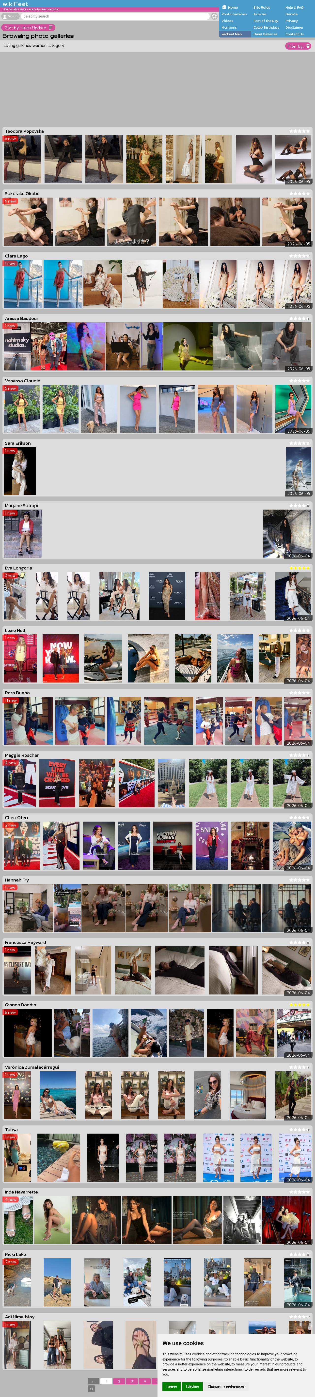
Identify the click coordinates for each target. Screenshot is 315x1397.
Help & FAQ (294, 7)
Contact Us (294, 34)
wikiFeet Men (231, 34)
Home (233, 7)
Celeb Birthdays (266, 27)
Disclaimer (294, 27)
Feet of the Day (265, 20)
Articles (260, 14)
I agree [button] (171, 1386)
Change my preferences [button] (226, 1386)
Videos (227, 20)
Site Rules (261, 7)
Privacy (291, 20)
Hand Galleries (265, 34)
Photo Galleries (234, 14)
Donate (291, 14)
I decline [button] (192, 1386)
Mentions (229, 27)
